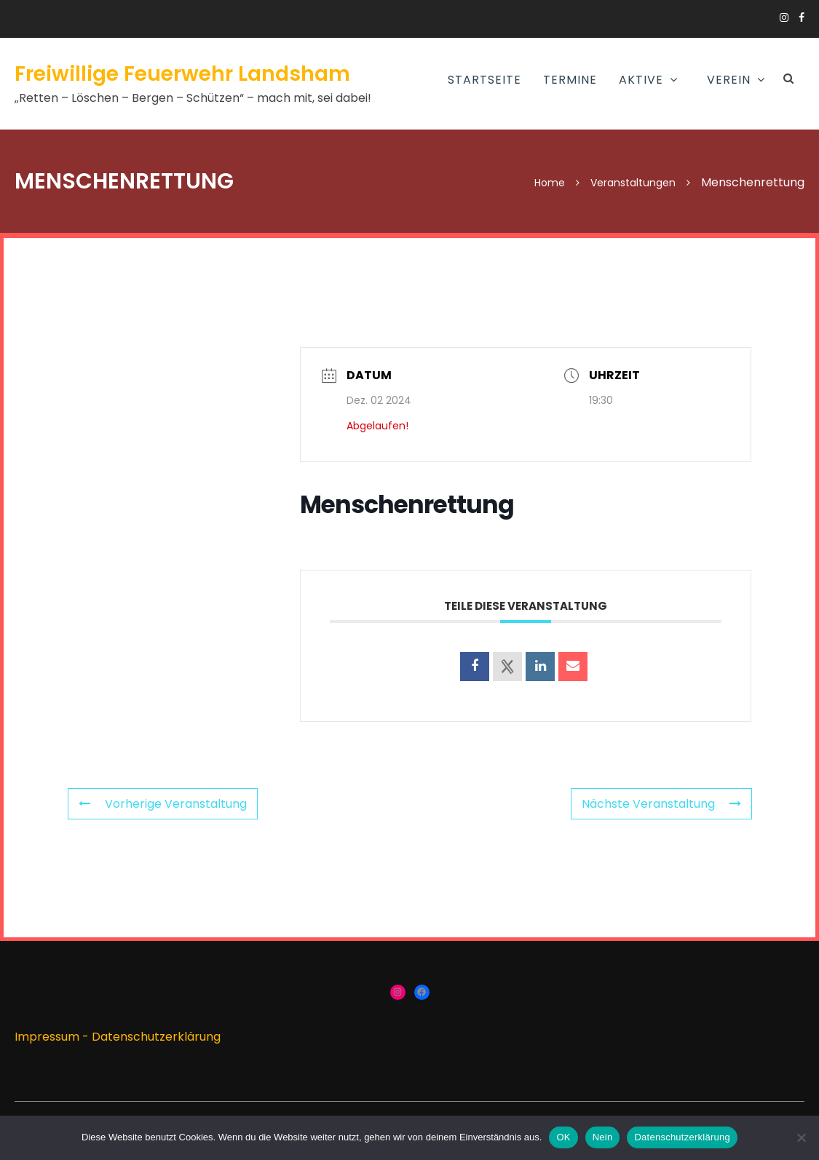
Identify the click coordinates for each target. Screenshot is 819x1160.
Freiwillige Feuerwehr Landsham (182, 74)
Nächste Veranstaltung (661, 803)
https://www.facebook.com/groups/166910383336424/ (801, 17)
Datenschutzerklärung (156, 1036)
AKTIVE (641, 79)
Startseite (484, 79)
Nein (603, 1137)
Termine (570, 79)
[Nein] (801, 1137)
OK (563, 1137)
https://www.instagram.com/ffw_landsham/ (784, 17)
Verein (729, 79)
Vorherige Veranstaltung (163, 803)
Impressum (47, 1036)
